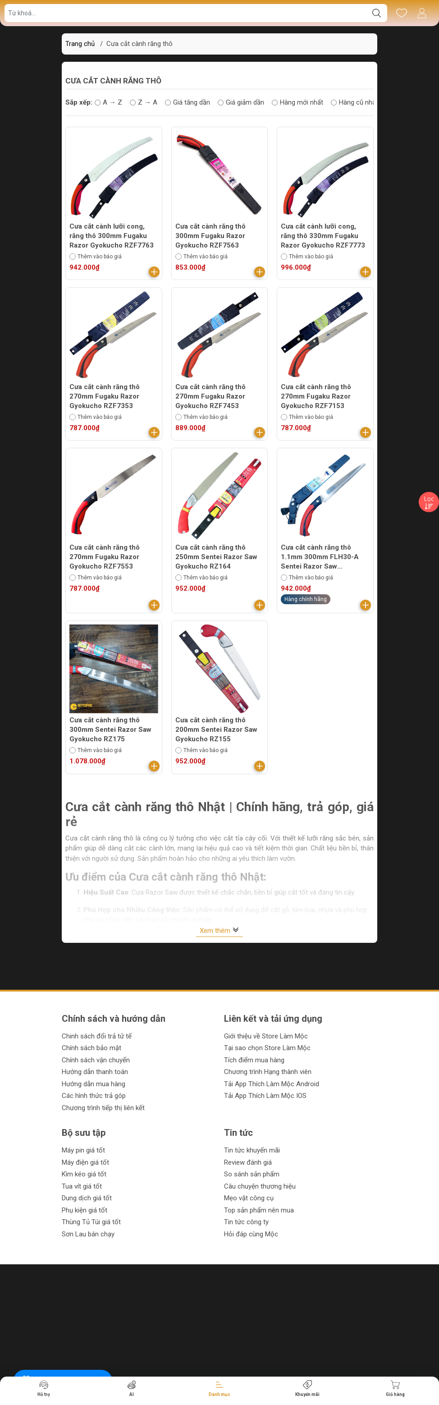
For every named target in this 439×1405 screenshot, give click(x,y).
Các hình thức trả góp (94, 1096)
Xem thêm (219, 930)
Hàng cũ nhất (354, 102)
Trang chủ (80, 44)
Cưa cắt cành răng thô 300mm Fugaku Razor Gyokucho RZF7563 (210, 235)
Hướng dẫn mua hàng (93, 1084)
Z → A (143, 102)
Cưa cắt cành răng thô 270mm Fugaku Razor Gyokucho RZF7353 (104, 396)
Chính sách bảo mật (91, 1048)
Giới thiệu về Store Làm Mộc (266, 1036)
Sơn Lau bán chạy (88, 1234)
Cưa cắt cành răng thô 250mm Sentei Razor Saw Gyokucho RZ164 (216, 556)
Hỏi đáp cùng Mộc (251, 1234)
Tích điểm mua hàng (254, 1060)
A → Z (108, 102)
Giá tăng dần (187, 102)
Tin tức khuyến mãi (252, 1150)
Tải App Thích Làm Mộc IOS (265, 1096)
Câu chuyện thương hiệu (260, 1186)
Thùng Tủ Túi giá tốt (91, 1222)
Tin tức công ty (246, 1222)
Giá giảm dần (241, 102)
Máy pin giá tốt (83, 1150)
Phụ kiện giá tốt (84, 1210)
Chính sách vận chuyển (96, 1060)
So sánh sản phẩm (251, 1174)
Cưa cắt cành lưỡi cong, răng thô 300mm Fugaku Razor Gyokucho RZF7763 (111, 235)
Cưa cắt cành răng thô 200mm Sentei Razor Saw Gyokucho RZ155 (216, 729)
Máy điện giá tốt (85, 1162)
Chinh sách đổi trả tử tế (97, 1036)
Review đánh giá (248, 1162)
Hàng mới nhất (297, 102)
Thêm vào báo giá (95, 256)
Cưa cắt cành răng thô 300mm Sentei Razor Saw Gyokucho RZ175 (110, 729)
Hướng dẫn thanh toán (95, 1072)
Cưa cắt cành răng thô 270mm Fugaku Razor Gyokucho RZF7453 (210, 396)
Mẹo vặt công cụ (249, 1198)
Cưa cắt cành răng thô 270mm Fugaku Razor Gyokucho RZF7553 (104, 556)
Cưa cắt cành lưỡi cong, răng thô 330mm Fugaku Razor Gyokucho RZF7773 (323, 235)
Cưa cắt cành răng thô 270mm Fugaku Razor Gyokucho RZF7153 (316, 396)
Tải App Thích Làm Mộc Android (271, 1084)
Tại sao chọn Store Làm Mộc (267, 1048)
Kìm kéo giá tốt (84, 1174)
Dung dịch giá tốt (87, 1198)
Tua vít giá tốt (82, 1186)
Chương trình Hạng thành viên (267, 1072)
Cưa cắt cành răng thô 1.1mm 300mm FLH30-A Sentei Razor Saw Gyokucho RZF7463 (320, 557)
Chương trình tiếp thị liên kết (103, 1108)
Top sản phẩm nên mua (259, 1210)
